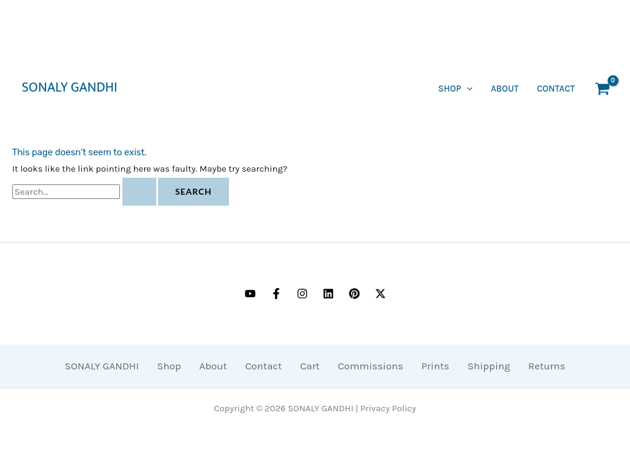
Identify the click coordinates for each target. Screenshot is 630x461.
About (505, 88)
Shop (169, 366)
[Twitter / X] (380, 293)
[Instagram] (302, 293)
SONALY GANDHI (70, 88)
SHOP (455, 88)
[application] (466, 88)
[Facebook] (276, 293)
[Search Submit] (139, 192)
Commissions (370, 366)
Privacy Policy (388, 408)
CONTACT (556, 88)
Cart (309, 366)
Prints (435, 366)
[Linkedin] (328, 293)
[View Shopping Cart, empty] (602, 89)
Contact (263, 366)
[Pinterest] (354, 293)
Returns (546, 366)
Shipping (489, 366)
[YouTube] (250, 293)
